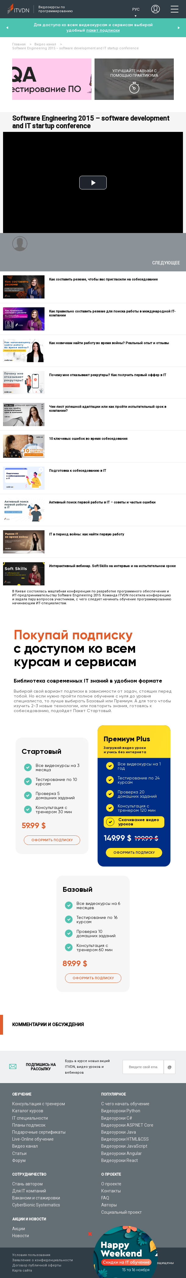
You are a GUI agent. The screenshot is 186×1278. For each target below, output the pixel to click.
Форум (19, 1160)
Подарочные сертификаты (39, 1132)
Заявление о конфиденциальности (42, 1260)
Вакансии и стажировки (36, 1197)
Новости (20, 1235)
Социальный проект (121, 1212)
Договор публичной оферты (36, 1265)
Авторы (109, 1204)
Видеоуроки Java (118, 1132)
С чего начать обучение (125, 1103)
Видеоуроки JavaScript (124, 1146)
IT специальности (30, 1118)
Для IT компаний (29, 1190)
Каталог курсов (27, 1110)
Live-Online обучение (33, 1139)
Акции (18, 1228)
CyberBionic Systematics (36, 1204)
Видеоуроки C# (116, 1118)
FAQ (105, 1197)
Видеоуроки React (119, 1160)
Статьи (19, 1153)
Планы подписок (28, 1125)
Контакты (111, 1190)
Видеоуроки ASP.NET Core (127, 1125)
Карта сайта (22, 1271)
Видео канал (25, 1146)
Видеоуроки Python (120, 1110)
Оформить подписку (52, 840)
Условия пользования (31, 1255)
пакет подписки (103, 30)
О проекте (111, 1183)
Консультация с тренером (38, 1103)
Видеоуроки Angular (121, 1153)
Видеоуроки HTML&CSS (125, 1139)
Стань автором (27, 1183)
